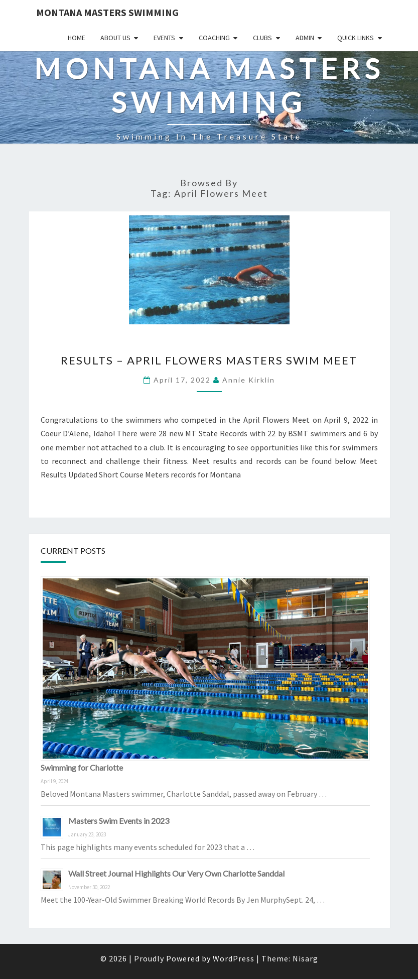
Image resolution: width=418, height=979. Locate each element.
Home (76, 37)
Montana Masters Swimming (107, 12)
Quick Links (355, 37)
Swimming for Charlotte (82, 767)
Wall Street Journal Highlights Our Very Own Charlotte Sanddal (176, 873)
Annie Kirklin (248, 380)
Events (164, 37)
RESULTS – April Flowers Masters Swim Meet (209, 360)
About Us (115, 37)
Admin (305, 37)
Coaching (214, 37)
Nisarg (305, 958)
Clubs (262, 37)
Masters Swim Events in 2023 (118, 820)
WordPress (233, 958)
